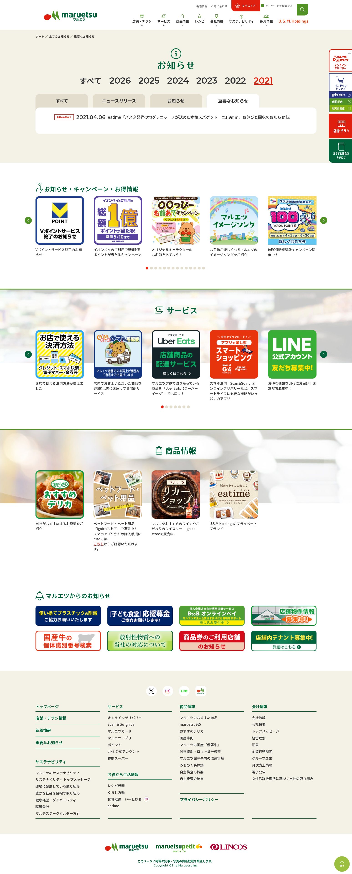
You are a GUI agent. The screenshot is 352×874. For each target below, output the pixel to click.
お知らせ (176, 100)
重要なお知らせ (233, 100)
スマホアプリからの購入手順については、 (117, 536)
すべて (90, 80)
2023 (206, 80)
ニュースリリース (119, 100)
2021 (263, 80)
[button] (147, 268)
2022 (235, 80)
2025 (149, 80)
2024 (178, 80)
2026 (120, 80)
